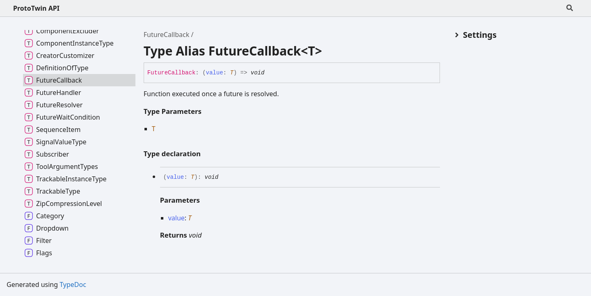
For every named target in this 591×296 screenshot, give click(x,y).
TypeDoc (73, 284)
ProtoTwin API (36, 8)
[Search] (569, 8)
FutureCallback (167, 34)
